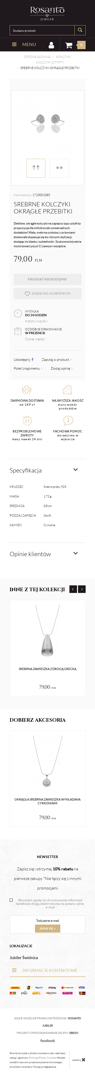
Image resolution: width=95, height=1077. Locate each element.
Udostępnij (23, 360)
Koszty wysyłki (36, 321)
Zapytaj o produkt (57, 360)
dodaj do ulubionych (47, 293)
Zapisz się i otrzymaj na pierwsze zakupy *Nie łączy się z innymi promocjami (47, 878)
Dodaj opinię (62, 368)
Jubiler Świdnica (24, 957)
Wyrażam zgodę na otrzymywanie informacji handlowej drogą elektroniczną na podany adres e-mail (50, 904)
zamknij (79, 1059)
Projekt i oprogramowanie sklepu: (47, 1032)
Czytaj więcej (35, 339)
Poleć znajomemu (28, 368)
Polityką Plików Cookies (42, 1057)
